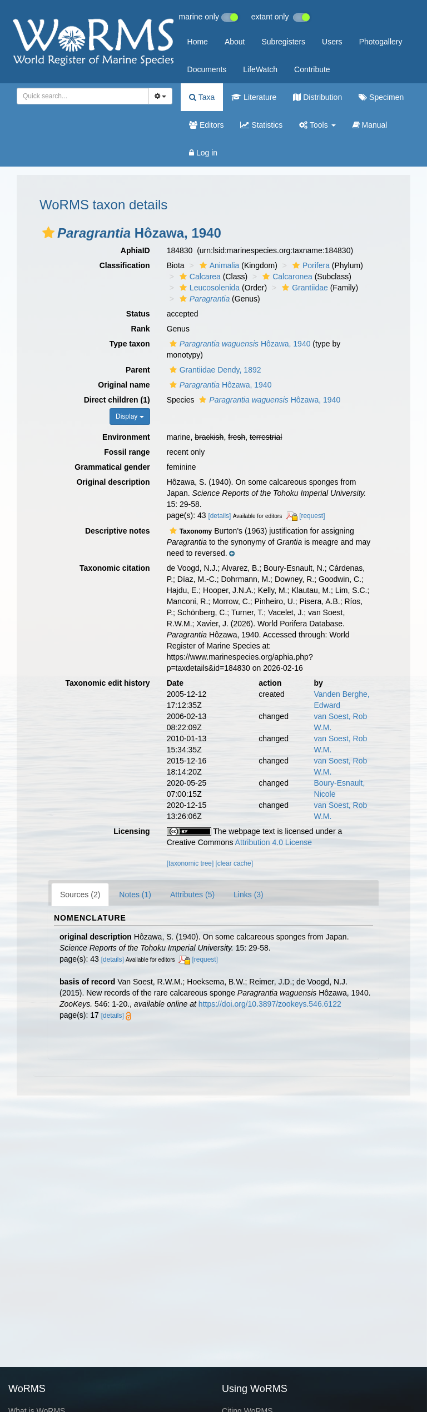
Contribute (312, 69)
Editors (206, 124)
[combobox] (83, 96)
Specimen (381, 97)
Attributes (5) (192, 894)
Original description (113, 482)
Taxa (202, 97)
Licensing (131, 831)
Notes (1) (135, 894)
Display (130, 416)
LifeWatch (260, 69)
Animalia (218, 265)
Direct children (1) (117, 399)
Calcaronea (286, 276)
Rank (140, 328)
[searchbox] (81, 96)
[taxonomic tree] (190, 863)
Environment (126, 437)
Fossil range (127, 452)
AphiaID (135, 250)
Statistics (261, 124)
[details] (219, 516)
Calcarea (199, 276)
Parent (138, 369)
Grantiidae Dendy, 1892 (214, 369)
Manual (370, 124)
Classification (125, 265)
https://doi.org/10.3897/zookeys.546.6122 (269, 1003)
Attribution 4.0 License (273, 842)
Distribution (317, 97)
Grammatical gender (112, 467)
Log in (203, 152)
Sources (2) (80, 894)
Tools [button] (317, 124)
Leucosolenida (208, 287)
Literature (253, 97)
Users (332, 41)
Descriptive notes (117, 530)
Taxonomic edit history (107, 683)
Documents (207, 69)
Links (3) (249, 894)
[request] (312, 516)
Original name (124, 384)
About (235, 41)
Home (197, 41)
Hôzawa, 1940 (239, 343)
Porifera (310, 265)
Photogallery (381, 41)
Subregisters (283, 41)
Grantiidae (303, 287)
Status (138, 313)
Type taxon (130, 343)
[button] (48, 232)
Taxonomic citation (115, 568)
